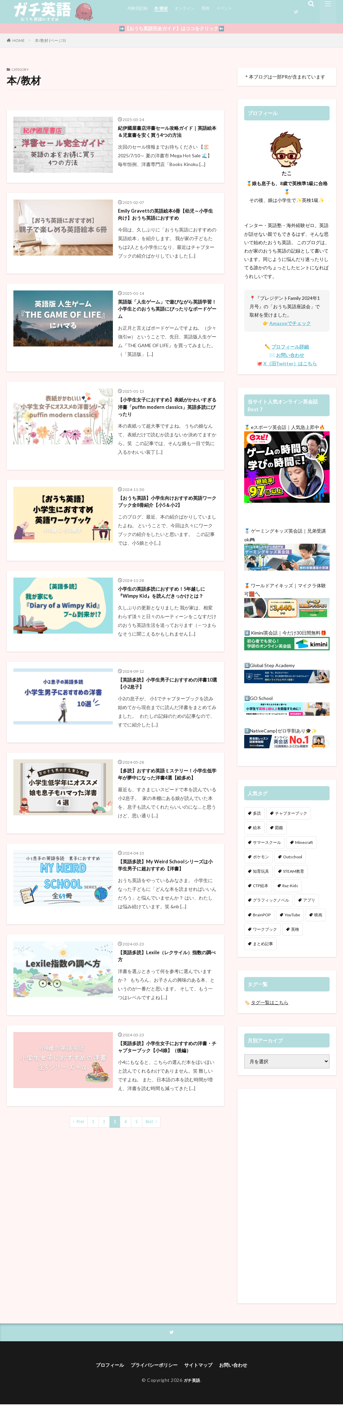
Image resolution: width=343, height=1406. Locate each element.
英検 (214, 11)
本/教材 (165, 11)
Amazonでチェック (290, 323)
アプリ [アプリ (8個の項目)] (309, 900)
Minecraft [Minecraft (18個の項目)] (304, 842)
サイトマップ (202, 1366)
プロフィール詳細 (290, 346)
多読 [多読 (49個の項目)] (257, 813)
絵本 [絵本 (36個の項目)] (257, 827)
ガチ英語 (192, 1381)
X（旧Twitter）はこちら (290, 363)
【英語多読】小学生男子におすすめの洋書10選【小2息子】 (166, 743)
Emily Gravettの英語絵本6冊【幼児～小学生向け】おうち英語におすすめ (166, 232)
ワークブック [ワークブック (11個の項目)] (265, 929)
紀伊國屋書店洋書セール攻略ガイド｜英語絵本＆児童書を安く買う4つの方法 (166, 138)
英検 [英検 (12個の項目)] (295, 929)
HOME (18, 40)
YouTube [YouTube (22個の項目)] (292, 914)
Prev (80, 1223)
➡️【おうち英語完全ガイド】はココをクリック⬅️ (171, 28)
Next (149, 1223)
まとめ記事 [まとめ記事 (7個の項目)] (263, 943)
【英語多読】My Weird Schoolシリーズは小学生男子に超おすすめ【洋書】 (166, 945)
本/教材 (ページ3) (50, 40)
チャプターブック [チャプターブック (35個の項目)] (291, 813)
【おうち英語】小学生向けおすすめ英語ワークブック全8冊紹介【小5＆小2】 (166, 541)
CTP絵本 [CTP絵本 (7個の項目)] (260, 885)
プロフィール (102, 1366)
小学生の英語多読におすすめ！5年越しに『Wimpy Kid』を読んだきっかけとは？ (165, 645)
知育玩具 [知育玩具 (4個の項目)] (261, 871)
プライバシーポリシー (152, 1366)
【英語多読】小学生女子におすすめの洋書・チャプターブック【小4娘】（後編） (166, 1142)
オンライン (191, 11)
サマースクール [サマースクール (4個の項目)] (267, 842)
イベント (235, 11)
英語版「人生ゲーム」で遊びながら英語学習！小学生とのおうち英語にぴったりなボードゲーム (166, 335)
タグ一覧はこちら (269, 1002)
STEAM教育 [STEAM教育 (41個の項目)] (293, 871)
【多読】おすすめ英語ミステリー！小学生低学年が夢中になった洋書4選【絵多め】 (166, 842)
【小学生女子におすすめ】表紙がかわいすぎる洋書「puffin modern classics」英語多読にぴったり (166, 438)
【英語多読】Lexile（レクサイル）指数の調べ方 (165, 1044)
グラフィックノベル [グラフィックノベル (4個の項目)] (271, 900)
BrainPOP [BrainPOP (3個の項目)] (262, 914)
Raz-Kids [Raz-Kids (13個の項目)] (290, 885)
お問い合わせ (290, 355)
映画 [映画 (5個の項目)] (318, 914)
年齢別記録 (139, 11)
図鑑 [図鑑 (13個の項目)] (279, 827)
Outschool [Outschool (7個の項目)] (292, 856)
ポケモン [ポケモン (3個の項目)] (261, 856)
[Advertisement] (287, 1196)
